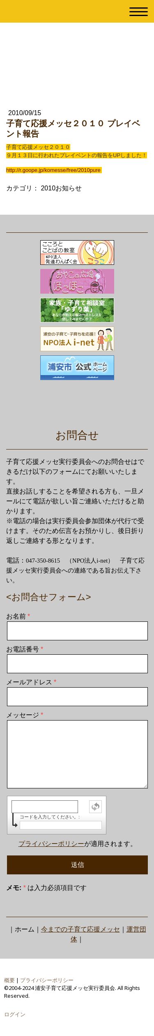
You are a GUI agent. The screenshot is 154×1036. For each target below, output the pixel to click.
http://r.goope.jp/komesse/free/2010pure (53, 170)
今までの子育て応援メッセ (80, 929)
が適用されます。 (77, 843)
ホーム (24, 929)
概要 (9, 980)
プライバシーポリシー (51, 843)
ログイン (14, 1014)
